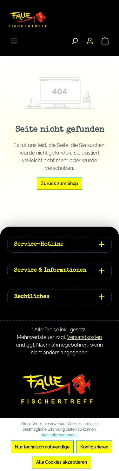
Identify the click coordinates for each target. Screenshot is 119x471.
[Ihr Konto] (89, 41)
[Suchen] (74, 41)
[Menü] (14, 41)
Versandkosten (84, 337)
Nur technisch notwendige (42, 446)
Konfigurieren (94, 446)
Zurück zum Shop (59, 183)
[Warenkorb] (105, 41)
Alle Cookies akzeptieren (61, 462)
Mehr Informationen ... (59, 435)
